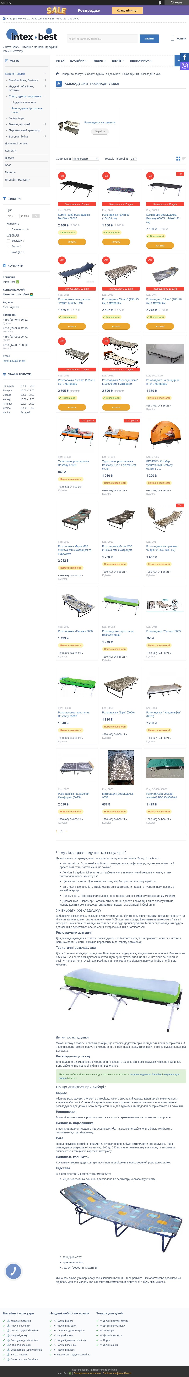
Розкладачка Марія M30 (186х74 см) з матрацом (117, 548)
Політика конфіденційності (117, 1373)
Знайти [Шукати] (149, 38)
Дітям (116, 60)
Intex (60, 60)
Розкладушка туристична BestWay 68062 (118, 633)
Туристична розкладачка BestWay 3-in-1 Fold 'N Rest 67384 (119, 465)
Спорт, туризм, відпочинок (25, 96)
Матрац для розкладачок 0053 (117, 795)
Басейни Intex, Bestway (23, 80)
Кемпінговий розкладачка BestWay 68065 (74, 216)
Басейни (77, 60)
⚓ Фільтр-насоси (17, 1354)
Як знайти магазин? (17, 179)
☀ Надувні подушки (65, 1344)
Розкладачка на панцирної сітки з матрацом (162, 382)
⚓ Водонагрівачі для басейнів (24, 1349)
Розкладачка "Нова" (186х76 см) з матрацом (163, 301)
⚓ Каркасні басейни (19, 1320)
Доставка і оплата (16, 143)
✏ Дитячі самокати (111, 1335)
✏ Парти (105, 1340)
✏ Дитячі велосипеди (112, 1325)
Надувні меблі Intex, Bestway (21, 88)
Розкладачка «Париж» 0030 (75, 631)
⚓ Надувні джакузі (18, 1335)
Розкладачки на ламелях (100, 122)
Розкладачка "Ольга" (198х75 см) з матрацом (120, 301)
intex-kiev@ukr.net (14, 360)
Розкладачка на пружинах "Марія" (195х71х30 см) (162, 548)
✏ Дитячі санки (109, 1344)
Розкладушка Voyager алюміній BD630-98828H (161, 795)
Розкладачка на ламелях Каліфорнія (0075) (73, 795)
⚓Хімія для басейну (19, 1344)
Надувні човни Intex (24, 102)
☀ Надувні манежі (64, 1349)
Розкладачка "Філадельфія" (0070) (163, 714)
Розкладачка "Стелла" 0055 (163, 631)
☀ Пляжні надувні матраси (69, 1330)
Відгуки (9, 157)
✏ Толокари (107, 1330)
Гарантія (10, 172)
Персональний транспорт (25, 130)
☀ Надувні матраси (65, 1325)
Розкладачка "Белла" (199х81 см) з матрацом (76, 382)
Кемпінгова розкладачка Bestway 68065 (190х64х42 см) (163, 218)
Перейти (100, 131)
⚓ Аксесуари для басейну (22, 1340)
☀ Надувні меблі (63, 1320)
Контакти (10, 150)
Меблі (98, 60)
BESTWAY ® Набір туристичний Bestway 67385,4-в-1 (159, 465)
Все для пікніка (18, 136)
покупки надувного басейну (145, 1074)
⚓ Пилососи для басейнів (22, 1359)
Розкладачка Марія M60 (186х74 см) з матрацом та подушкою (74, 550)
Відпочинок (139, 60)
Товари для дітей (19, 124)
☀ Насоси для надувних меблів (72, 1354)
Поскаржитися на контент (87, 1373)
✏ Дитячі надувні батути (114, 1320)
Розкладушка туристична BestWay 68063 (73, 714)
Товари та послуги (72, 73)
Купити (72, 242)
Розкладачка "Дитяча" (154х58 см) (116, 216)
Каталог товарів (15, 73)
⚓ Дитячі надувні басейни (22, 1330)
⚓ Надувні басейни (18, 1325)
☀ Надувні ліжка (63, 1335)
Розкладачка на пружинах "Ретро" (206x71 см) (74, 301)
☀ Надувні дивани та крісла (70, 1340)
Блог (8, 165)
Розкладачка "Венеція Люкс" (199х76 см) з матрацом (120, 382)
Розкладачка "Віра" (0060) (118, 712)
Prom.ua (112, 1370)
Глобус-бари (16, 118)
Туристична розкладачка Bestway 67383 (73, 463)
